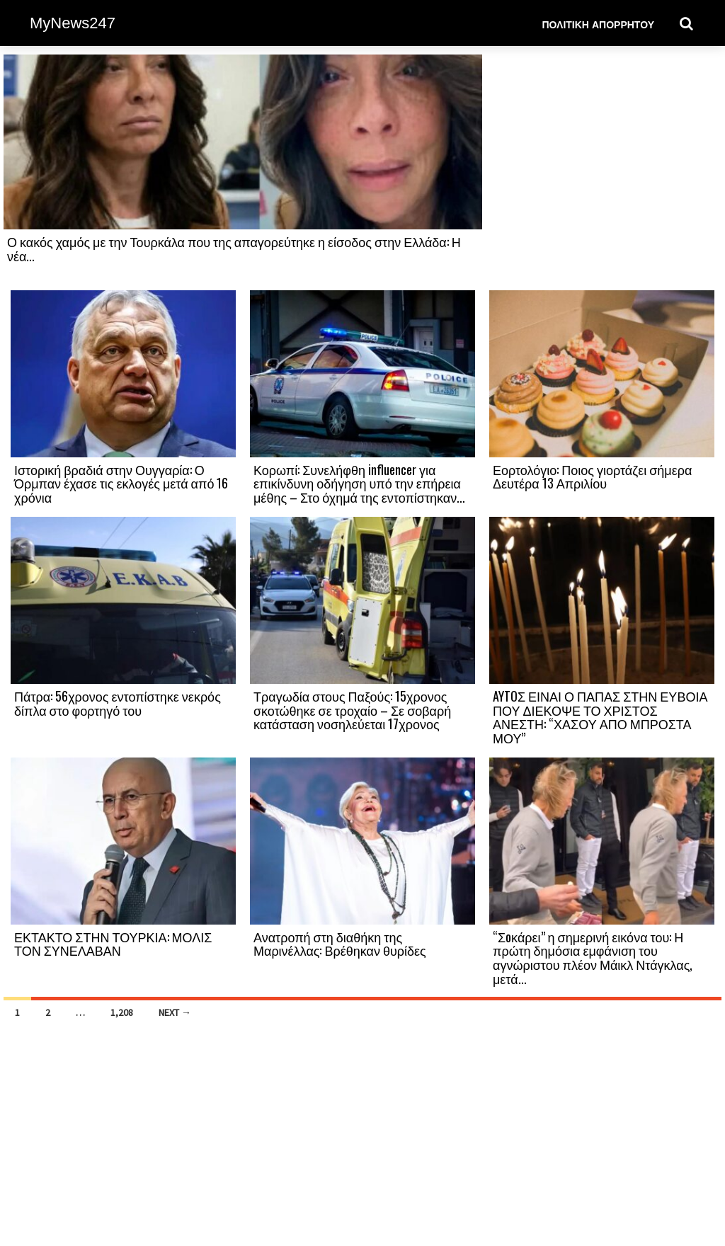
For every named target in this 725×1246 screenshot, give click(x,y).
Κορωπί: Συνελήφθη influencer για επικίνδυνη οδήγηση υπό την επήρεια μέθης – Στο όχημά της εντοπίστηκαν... (359, 483)
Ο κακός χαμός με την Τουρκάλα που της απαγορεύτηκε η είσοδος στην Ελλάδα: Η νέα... (234, 248)
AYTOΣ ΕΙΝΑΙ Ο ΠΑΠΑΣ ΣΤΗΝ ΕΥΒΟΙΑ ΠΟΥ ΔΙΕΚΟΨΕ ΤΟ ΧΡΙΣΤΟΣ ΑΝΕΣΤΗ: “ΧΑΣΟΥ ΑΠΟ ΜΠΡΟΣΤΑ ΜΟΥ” (600, 717)
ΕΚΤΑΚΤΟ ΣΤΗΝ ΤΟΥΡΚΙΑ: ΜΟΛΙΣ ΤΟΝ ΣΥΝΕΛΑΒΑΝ (113, 943)
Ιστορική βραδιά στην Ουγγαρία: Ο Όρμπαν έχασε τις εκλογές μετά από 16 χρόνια (121, 483)
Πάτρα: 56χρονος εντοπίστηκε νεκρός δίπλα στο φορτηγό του (117, 703)
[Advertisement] (601, 171)
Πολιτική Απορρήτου (598, 23)
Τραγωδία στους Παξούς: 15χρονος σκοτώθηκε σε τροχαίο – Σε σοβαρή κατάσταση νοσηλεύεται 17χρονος (352, 710)
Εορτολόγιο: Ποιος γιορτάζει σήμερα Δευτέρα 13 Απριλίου (592, 476)
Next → (175, 1012)
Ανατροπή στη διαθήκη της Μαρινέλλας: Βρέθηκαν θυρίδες (339, 943)
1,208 (121, 1012)
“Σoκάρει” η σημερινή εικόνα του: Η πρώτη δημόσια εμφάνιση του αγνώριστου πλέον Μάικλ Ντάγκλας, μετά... (592, 957)
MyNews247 (72, 23)
